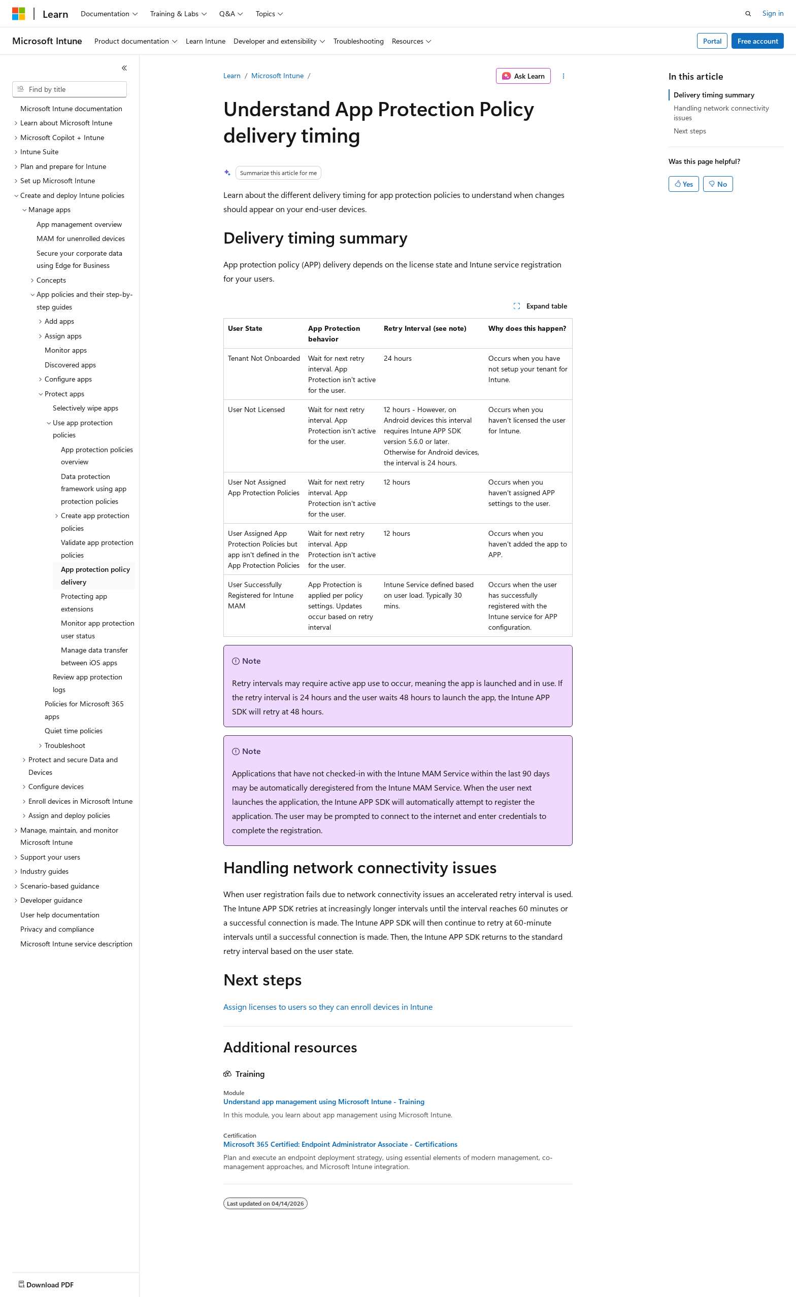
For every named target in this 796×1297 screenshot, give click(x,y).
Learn (232, 75)
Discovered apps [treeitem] (70, 364)
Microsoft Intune (277, 75)
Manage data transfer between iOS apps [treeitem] (94, 656)
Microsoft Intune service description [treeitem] (76, 943)
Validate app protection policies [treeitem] (97, 548)
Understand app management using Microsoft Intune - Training (323, 1101)
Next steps (690, 130)
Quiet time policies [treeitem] (74, 730)
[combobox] (69, 89)
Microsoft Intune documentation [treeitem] (71, 108)
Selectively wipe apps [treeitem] (85, 408)
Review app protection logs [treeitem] (87, 683)
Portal (712, 41)
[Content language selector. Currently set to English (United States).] (58, 1282)
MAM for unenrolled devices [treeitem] (81, 238)
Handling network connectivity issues (721, 112)
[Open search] (748, 14)
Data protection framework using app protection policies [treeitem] (93, 488)
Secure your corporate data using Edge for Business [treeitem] (79, 259)
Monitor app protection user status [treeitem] (98, 629)
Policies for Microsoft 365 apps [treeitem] (84, 710)
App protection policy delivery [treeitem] (95, 575)
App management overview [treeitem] (79, 224)
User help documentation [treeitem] (60, 914)
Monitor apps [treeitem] (66, 350)
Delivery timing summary (714, 94)
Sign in (773, 13)
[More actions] (564, 76)
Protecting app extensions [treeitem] (84, 602)
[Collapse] (124, 68)
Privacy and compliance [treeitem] (57, 929)
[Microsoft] (18, 13)
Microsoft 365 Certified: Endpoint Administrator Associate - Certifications (340, 1144)
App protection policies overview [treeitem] (97, 456)
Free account (758, 41)
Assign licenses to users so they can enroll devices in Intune (328, 1006)
